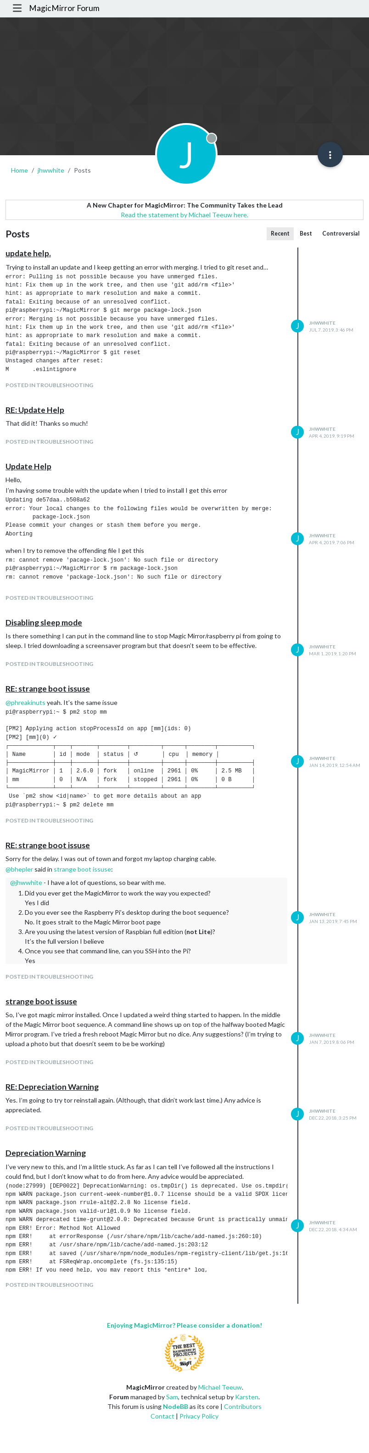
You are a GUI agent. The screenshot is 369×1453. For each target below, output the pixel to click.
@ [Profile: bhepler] (19, 869)
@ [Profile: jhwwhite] (26, 882)
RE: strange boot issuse (48, 688)
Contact (162, 1416)
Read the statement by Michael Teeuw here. (184, 215)
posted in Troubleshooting (49, 385)
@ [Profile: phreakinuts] (25, 702)
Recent (280, 233)
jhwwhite (322, 323)
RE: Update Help (35, 410)
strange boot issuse (82, 869)
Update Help (28, 466)
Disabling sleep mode (44, 622)
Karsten (246, 1397)
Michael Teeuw (220, 1387)
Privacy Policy (198, 1416)
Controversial (340, 233)
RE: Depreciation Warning (52, 1087)
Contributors (243, 1406)
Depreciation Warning (46, 1153)
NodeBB (175, 1406)
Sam (172, 1397)
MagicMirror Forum (64, 8)
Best (306, 233)
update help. (28, 253)
